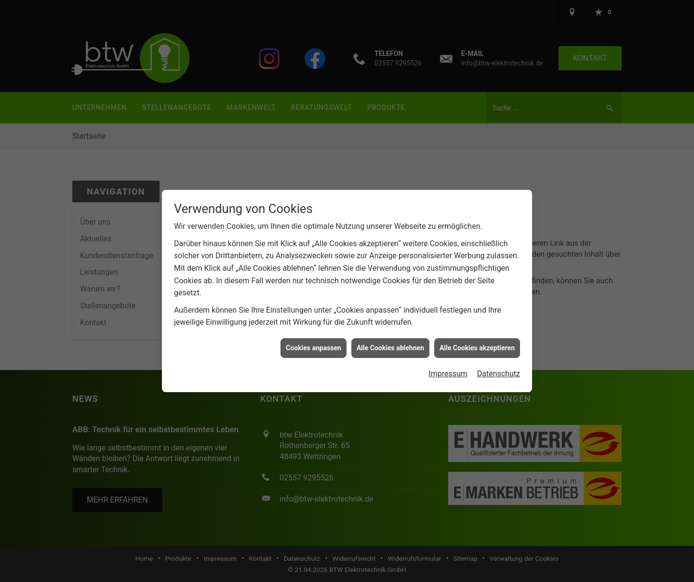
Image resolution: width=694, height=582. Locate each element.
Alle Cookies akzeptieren (477, 346)
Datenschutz (498, 371)
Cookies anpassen (313, 346)
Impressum (447, 371)
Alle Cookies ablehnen (390, 346)
